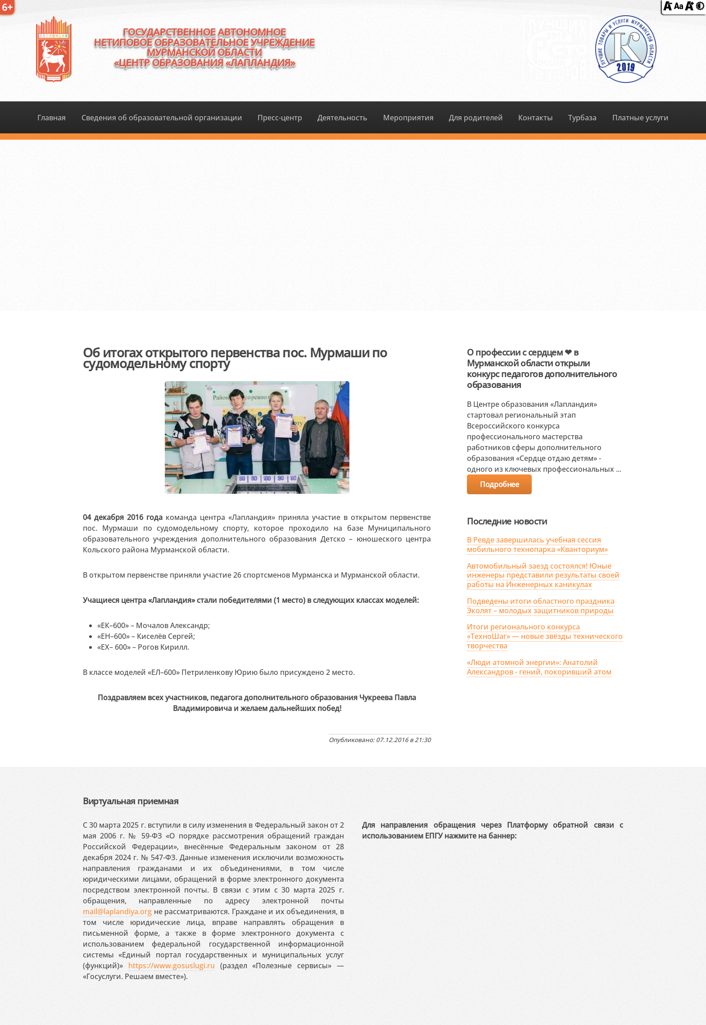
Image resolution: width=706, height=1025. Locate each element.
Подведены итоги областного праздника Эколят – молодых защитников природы (541, 605)
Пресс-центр (280, 118)
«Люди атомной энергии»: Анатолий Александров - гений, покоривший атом (539, 667)
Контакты (535, 118)
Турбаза (582, 118)
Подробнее (499, 484)
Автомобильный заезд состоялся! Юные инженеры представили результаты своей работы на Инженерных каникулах (543, 575)
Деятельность (342, 118)
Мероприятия (408, 118)
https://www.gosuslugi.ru (171, 965)
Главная (51, 118)
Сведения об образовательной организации (161, 118)
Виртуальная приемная (130, 801)
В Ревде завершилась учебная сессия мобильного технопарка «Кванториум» (537, 544)
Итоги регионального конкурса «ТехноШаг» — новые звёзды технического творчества (545, 636)
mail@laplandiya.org (117, 911)
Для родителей (476, 118)
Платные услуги (640, 118)
